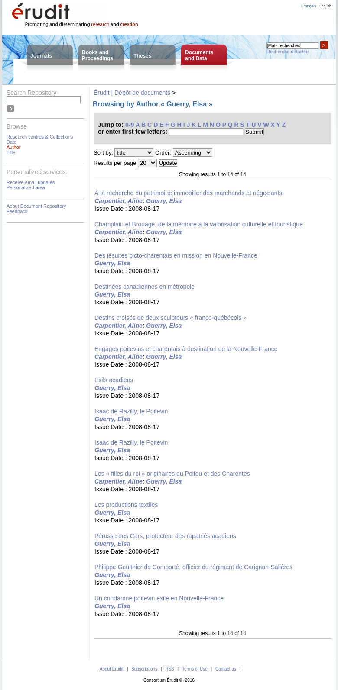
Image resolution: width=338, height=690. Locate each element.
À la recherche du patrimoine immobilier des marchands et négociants (188, 193)
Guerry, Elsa (164, 200)
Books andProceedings (97, 55)
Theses (142, 56)
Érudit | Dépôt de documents (132, 92)
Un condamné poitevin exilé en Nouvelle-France (159, 598)
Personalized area (25, 187)
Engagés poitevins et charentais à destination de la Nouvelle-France (186, 348)
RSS (169, 669)
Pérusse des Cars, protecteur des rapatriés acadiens (165, 535)
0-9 (129, 124)
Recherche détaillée (287, 51)
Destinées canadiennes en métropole (144, 286)
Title (10, 152)
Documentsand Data (199, 55)
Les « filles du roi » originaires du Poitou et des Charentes (172, 473)
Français (308, 6)
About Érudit (112, 669)
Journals (41, 56)
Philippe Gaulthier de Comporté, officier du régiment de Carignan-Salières (193, 567)
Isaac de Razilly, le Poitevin (131, 411)
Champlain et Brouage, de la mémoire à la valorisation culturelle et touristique (198, 224)
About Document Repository (36, 206)
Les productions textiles (126, 504)
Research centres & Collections (39, 136)
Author (13, 147)
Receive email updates (30, 182)
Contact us (225, 669)
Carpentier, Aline (118, 200)
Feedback (16, 211)
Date (11, 142)
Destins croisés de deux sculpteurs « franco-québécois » (170, 317)
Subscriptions (144, 669)
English (325, 6)
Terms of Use (195, 669)
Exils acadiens (113, 380)
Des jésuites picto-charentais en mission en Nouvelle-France (175, 255)
